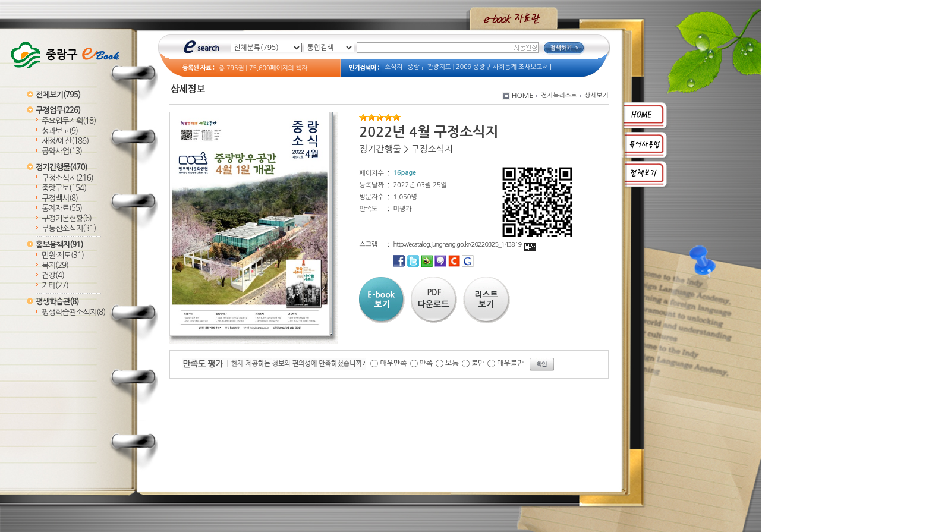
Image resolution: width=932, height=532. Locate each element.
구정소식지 (67, 178)
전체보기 (58, 95)
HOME (523, 95)
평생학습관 (57, 302)
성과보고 (60, 131)
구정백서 (60, 198)
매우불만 (510, 363)
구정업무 (58, 110)
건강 (53, 275)
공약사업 (62, 151)
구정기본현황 (67, 218)
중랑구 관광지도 (429, 67)
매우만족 (393, 363)
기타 (55, 285)
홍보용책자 (59, 244)
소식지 (393, 67)
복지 (55, 265)
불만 (478, 363)
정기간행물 (61, 167)
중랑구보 (64, 188)
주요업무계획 (69, 121)
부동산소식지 (69, 228)
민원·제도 (63, 255)
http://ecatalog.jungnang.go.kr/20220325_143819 (464, 244)
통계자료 (62, 208)
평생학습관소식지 (73, 312)
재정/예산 (65, 141)
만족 (426, 363)
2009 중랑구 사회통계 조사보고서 (502, 67)
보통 (452, 363)
